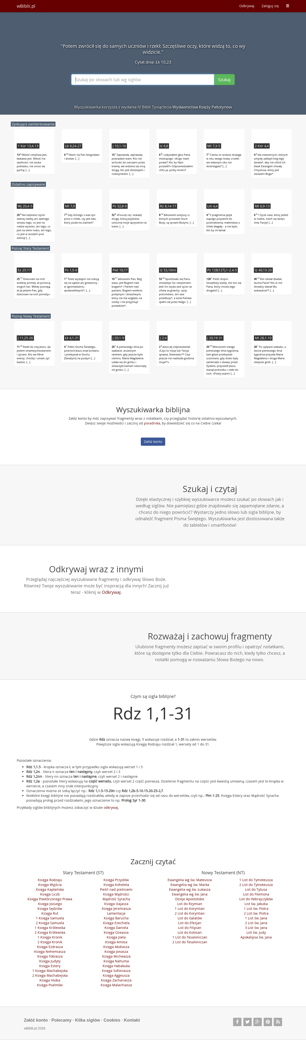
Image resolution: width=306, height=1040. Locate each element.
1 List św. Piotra (256, 908)
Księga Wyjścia (50, 884)
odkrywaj (111, 807)
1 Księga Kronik (50, 937)
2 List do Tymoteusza (256, 884)
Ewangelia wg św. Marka (189, 884)
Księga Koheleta (116, 884)
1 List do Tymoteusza (256, 880)
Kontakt (132, 1020)
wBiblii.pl (26, 6)
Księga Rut (49, 913)
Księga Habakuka (116, 966)
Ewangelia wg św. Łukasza (189, 889)
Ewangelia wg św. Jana (190, 894)
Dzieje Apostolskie (189, 899)
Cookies (112, 1020)
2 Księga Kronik (50, 942)
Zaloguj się (270, 6)
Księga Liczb (50, 894)
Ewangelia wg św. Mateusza (190, 880)
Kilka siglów (87, 1020)
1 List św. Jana (256, 918)
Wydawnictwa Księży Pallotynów (202, 107)
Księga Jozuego (50, 903)
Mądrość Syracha (116, 899)
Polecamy (61, 1020)
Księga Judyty (49, 961)
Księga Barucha (116, 918)
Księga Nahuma (116, 961)
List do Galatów (190, 918)
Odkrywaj (246, 6)
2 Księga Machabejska (50, 975)
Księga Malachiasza (116, 985)
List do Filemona (256, 894)
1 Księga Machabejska (50, 970)
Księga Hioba (49, 980)
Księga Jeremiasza (116, 908)
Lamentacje (116, 913)
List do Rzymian (189, 903)
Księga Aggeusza (116, 975)
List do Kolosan (190, 932)
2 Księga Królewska (50, 932)
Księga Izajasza (116, 903)
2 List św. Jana (256, 923)
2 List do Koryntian (190, 913)
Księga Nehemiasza (50, 951)
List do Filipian (189, 927)
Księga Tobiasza (50, 956)
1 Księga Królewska (50, 927)
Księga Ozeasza (116, 932)
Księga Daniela (116, 927)
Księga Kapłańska (50, 889)
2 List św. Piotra (256, 913)
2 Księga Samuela (50, 923)
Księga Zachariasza (116, 980)
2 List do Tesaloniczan (189, 942)
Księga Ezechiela (116, 923)
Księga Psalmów (50, 985)
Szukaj (224, 79)
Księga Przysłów (116, 880)
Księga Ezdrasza (50, 946)
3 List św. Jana (256, 927)
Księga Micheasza (116, 956)
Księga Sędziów (50, 908)
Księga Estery (49, 966)
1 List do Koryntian (190, 908)
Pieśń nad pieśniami (116, 889)
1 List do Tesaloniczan (189, 937)
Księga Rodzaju (50, 880)
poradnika (152, 423)
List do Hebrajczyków (256, 899)
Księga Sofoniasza (116, 970)
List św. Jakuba (256, 903)
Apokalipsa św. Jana (256, 937)
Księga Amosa (116, 942)
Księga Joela (116, 937)
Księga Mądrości (116, 894)
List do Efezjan (189, 923)
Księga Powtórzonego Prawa (49, 899)
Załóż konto (153, 441)
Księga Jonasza (116, 951)
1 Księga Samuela (50, 918)
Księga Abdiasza (116, 946)
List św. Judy (256, 932)
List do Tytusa (256, 889)
